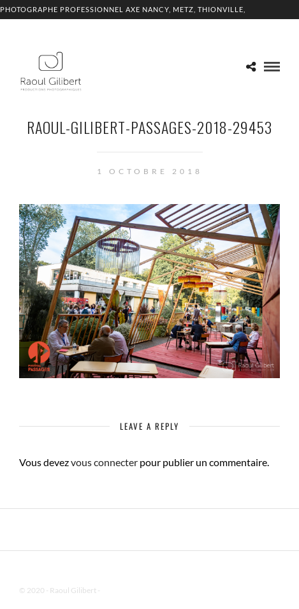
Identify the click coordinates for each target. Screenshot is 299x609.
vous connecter (104, 462)
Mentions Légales (130, 590)
